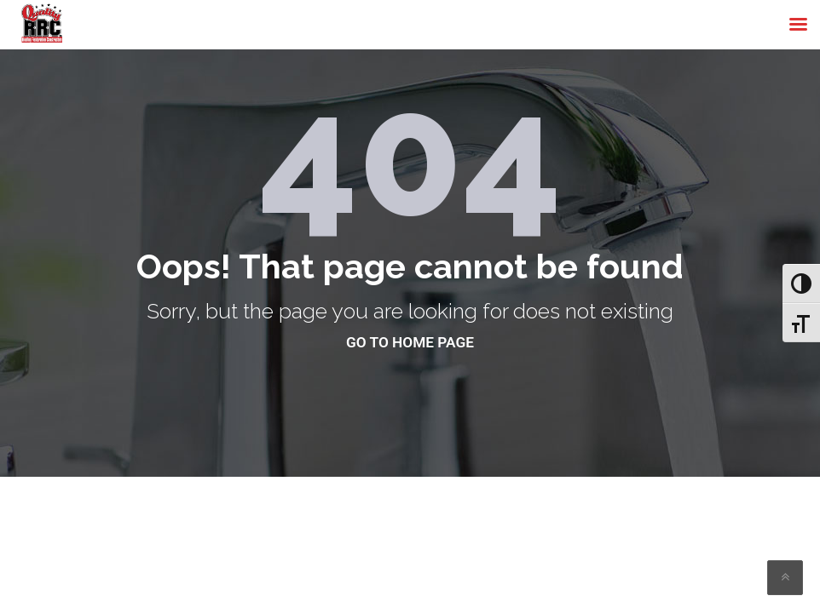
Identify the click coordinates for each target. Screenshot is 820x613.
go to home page (410, 342)
